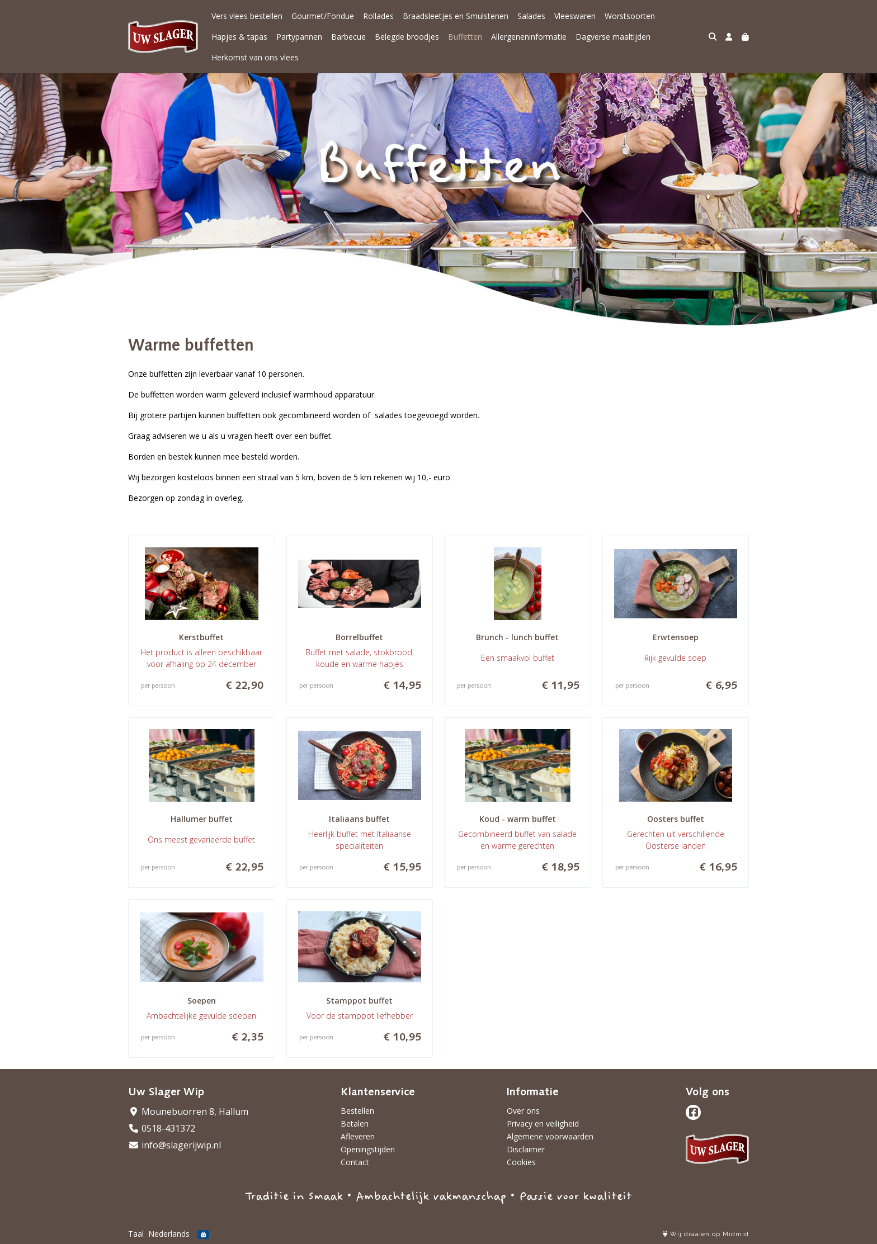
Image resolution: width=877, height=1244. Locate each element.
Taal (136, 1233)
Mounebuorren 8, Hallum (188, 1111)
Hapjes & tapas (239, 36)
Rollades (378, 16)
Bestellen (357, 1110)
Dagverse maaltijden (613, 36)
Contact (355, 1162)
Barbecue (348, 36)
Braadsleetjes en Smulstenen (455, 16)
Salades (531, 16)
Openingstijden (368, 1149)
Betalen (355, 1123)
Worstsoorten (630, 16)
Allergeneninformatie (529, 36)
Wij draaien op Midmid (706, 1234)
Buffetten (465, 36)
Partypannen (299, 36)
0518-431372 (161, 1128)
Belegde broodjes (407, 36)
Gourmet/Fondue (322, 16)
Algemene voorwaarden (550, 1136)
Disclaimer (526, 1149)
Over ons (523, 1110)
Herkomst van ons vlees (255, 57)
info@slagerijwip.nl (174, 1145)
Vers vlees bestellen (246, 16)
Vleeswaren (575, 16)
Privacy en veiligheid (543, 1123)
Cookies (521, 1162)
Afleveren (358, 1136)
